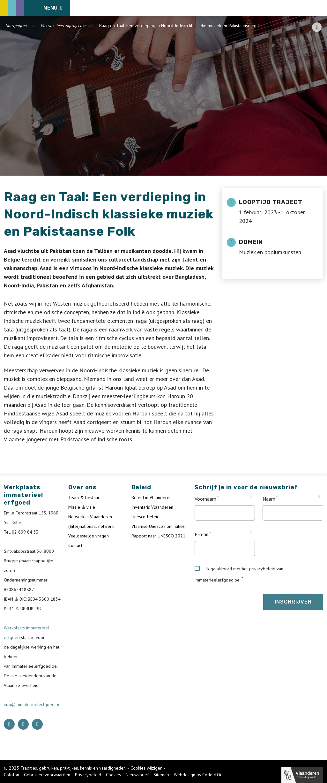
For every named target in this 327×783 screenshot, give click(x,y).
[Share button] (317, 27)
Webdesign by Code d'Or (198, 775)
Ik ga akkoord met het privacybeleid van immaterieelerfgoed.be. (239, 574)
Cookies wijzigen (146, 768)
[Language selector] (301, 8)
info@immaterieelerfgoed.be (32, 704)
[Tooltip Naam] (319, 496)
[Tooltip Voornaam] (251, 496)
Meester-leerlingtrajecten (63, 25)
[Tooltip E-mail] (251, 532)
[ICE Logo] (37, 8)
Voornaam (205, 499)
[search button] (319, 8)
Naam (269, 499)
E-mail (202, 534)
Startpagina (16, 25)
